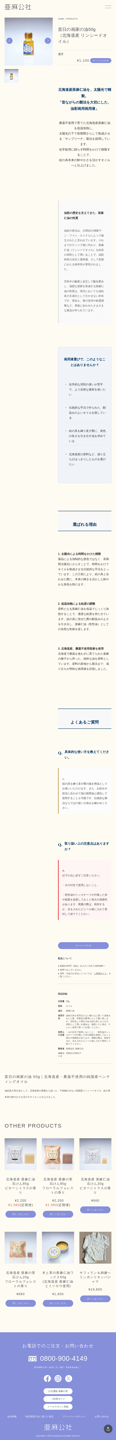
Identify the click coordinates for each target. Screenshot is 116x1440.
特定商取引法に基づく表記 (39, 1416)
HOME (61, 19)
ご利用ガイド (100, 973)
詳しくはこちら (21, 1214)
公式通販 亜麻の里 (58, 1391)
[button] (9, 41)
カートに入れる (101, 60)
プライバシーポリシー (74, 1416)
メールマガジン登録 (57, 1406)
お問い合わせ (102, 1416)
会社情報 (12, 1416)
